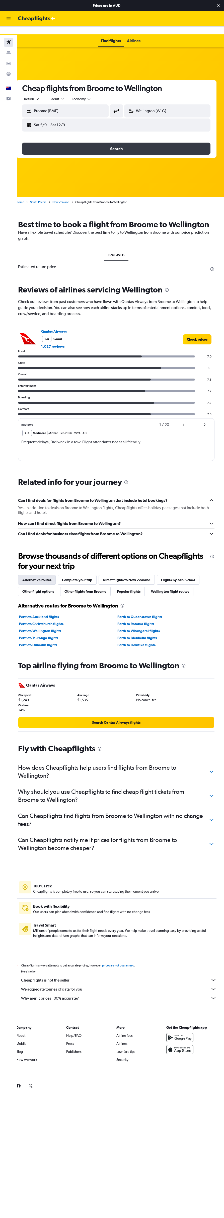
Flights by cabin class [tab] (187, 582)
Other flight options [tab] (47, 593)
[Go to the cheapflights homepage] (36, 18)
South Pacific (47, 194)
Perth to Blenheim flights (141, 640)
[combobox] (90, 90)
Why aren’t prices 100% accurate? (123, 1000)
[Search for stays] (8, 45)
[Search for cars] (8, 55)
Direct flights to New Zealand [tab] (135, 582)
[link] (197, 341)
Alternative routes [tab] (45, 582)
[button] (218, 5)
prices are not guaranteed (127, 967)
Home (29, 194)
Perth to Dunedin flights (47, 647)
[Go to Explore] (8, 66)
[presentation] (212, 271)
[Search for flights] (8, 34)
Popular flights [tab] (137, 593)
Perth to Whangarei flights (143, 633)
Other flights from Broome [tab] (94, 593)
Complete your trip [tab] (86, 582)
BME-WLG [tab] (121, 257)
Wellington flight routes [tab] (179, 593)
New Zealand (69, 194)
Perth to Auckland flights (48, 619)
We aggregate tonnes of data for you (123, 991)
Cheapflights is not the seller (123, 982)
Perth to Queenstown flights (144, 619)
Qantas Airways (63, 333)
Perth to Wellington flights (49, 633)
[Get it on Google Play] (182, 1039)
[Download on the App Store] (182, 1051)
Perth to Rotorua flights (140, 626)
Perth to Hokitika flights (141, 647)
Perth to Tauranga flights (47, 640)
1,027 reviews (61, 348)
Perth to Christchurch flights (50, 626)
